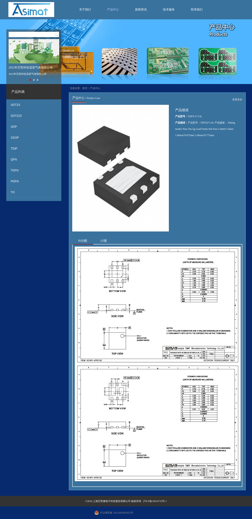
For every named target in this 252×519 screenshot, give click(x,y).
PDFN (15, 181)
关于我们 (85, 9)
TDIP (14, 148)
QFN (14, 159)
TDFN (14, 170)
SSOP (15, 137)
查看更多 (237, 99)
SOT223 (16, 115)
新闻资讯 (141, 9)
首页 (84, 88)
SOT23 (15, 104)
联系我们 (197, 9)
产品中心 (113, 9)
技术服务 (169, 9)
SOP (14, 126)
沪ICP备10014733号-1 (155, 501)
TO (13, 192)
